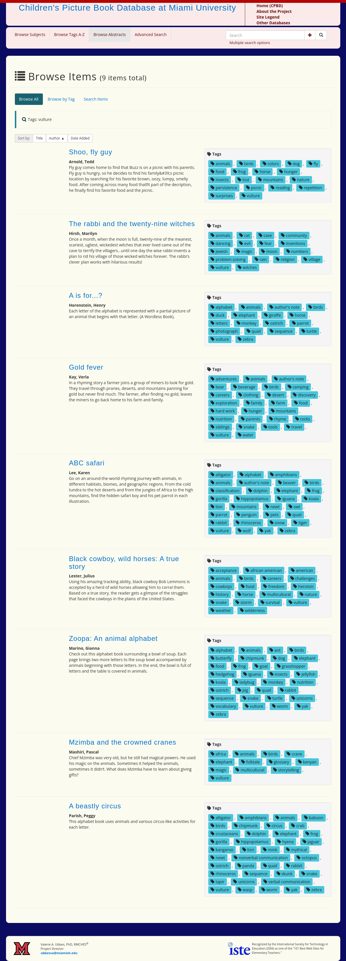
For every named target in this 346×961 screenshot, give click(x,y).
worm (280, 706)
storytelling (286, 770)
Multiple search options (249, 42)
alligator (221, 474)
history (220, 594)
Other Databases (273, 22)
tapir (217, 881)
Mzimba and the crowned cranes (122, 742)
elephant (244, 315)
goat (261, 666)
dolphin (257, 490)
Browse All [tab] (29, 99)
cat (244, 235)
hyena (285, 841)
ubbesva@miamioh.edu (59, 953)
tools (270, 427)
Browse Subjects (30, 34)
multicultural (276, 594)
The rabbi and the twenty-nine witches (132, 224)
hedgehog (222, 674)
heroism (303, 586)
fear (265, 243)
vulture (251, 195)
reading (280, 187)
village (311, 259)
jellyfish (305, 674)
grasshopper (291, 666)
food (217, 171)
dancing (220, 243)
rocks (302, 419)
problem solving (228, 259)
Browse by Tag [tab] (61, 99)
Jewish (219, 251)
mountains (270, 179)
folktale (250, 762)
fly (313, 163)
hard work (223, 411)
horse (262, 171)
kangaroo (222, 849)
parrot (300, 323)
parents (250, 419)
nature (300, 179)
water (245, 435)
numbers (297, 251)
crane (294, 754)
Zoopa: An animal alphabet (113, 638)
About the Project (274, 11)
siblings (220, 427)
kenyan (307, 762)
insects (220, 179)
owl (294, 506)
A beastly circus (95, 806)
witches (247, 267)
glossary (279, 762)
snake (247, 427)
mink (270, 849)
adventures (224, 379)
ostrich (274, 323)
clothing (248, 395)
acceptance (224, 570)
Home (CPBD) (270, 5)
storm (243, 602)
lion (217, 506)
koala (311, 498)
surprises (222, 195)
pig (242, 690)
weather (221, 610)
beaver (287, 482)
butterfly (221, 658)
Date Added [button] (80, 138)
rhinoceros (248, 522)
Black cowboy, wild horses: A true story (124, 562)
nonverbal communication (261, 857)
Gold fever (86, 367)
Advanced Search (151, 34)
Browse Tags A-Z (69, 34)
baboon (313, 817)
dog (294, 163)
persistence (224, 187)
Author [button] (55, 138)
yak (265, 530)
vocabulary (223, 706)
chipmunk (252, 658)
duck (218, 315)
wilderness (252, 610)
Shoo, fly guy (90, 152)
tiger (300, 522)
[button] (310, 35)
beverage (244, 387)
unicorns (302, 698)
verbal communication (286, 881)
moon (269, 251)
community (294, 235)
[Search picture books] (321, 35)
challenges (302, 578)
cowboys (221, 586)
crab (297, 825)
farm (278, 403)
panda (245, 865)
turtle (309, 331)
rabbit (219, 522)
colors (271, 163)
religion (285, 259)
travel (294, 427)
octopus (307, 857)
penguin (246, 514)
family (254, 403)
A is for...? (85, 295)
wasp (245, 889)
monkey (247, 323)
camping (298, 387)
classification (225, 490)
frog (239, 171)
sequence (281, 331)
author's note (284, 307)
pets (272, 514)
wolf (244, 530)
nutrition (221, 419)
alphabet (221, 307)
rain (261, 259)
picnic (254, 187)
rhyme (277, 419)
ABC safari (87, 463)
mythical (296, 849)
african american (263, 570)
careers (220, 395)
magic (244, 251)
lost (243, 179)
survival (270, 602)
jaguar (311, 841)
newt (272, 506)
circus (275, 825)
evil (245, 243)
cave (265, 235)
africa (218, 754)
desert (275, 395)
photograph (224, 331)
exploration (224, 403)
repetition (310, 187)
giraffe (272, 315)
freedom (273, 586)
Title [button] (39, 138)
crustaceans (224, 833)
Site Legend (268, 17)
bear (217, 387)
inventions (293, 243)
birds (246, 163)
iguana (286, 498)
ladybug (244, 682)
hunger (288, 171)
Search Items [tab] (96, 99)
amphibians (283, 474)
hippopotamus (252, 498)
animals (220, 163)
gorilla (219, 498)
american (302, 570)
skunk (285, 873)
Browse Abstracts (109, 34)
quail (254, 331)
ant (275, 650)
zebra (245, 339)
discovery (304, 395)
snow (277, 522)
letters (219, 323)
